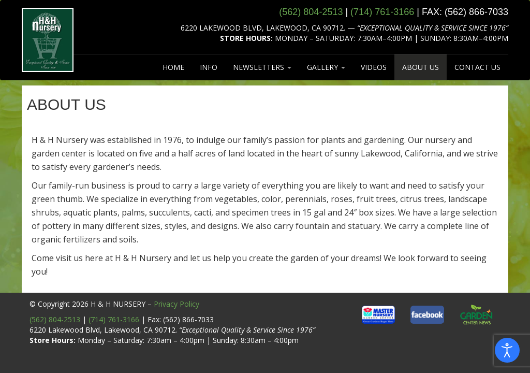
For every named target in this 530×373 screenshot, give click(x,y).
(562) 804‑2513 (311, 12)
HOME (173, 67)
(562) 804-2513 (55, 319)
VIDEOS (374, 67)
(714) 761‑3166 (382, 12)
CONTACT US (477, 67)
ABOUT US (420, 67)
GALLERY (326, 67)
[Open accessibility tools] (507, 350)
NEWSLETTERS (262, 67)
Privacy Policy (176, 304)
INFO (208, 67)
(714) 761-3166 (114, 319)
